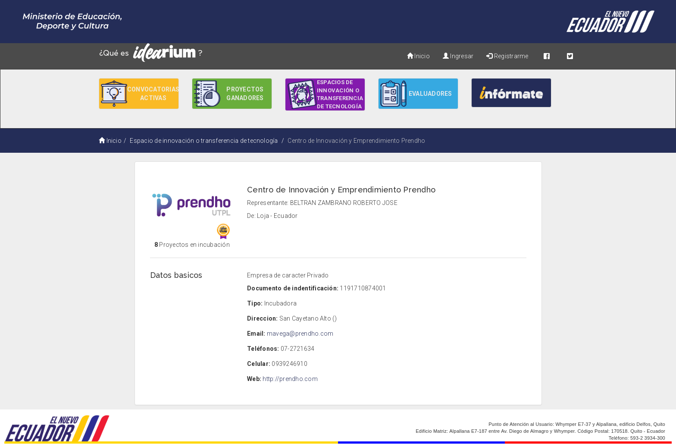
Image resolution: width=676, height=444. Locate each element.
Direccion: (262, 318)
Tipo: (255, 303)
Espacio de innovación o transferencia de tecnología (204, 140)
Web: (254, 378)
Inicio (418, 56)
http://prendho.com (290, 378)
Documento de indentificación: (292, 288)
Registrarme (507, 56)
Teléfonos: (263, 348)
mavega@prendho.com (300, 333)
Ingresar (458, 56)
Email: (256, 333)
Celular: (258, 363)
